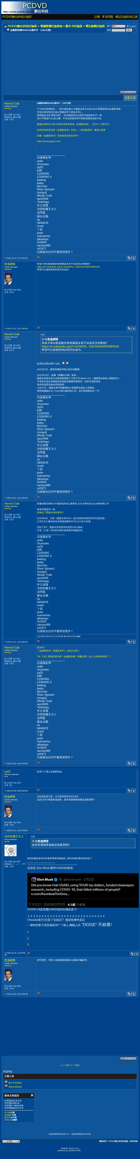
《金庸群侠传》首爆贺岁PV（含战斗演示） (59, 650)
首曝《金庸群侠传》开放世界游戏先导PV (57, 135)
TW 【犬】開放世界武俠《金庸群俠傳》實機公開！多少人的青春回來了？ (74, 656)
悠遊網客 (9, 263)
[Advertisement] (67, 58)
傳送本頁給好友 (15, 1087)
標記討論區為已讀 (126, 16)
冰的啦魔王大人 (14, 836)
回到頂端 (134, 1141)
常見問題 (107, 16)
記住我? (131, 26)
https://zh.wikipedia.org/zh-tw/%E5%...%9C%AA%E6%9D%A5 (68, 266)
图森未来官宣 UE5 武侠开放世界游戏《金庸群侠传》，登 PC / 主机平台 (73, 124)
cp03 (7, 771)
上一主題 (65, 1065)
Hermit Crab (11, 103)
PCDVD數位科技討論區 (17, 16)
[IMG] (6, 1117)
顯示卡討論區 (74, 26)
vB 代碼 (7, 1112)
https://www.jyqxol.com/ (49, 141)
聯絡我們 (103, 1141)
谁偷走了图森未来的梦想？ (50, 512)
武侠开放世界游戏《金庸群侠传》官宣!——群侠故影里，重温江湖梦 (71, 130)
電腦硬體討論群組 (51, 26)
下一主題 (74, 1065)
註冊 (97, 16)
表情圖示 (8, 1115)
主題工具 (130, 97)
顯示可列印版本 (15, 1083)
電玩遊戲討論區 (95, 26)
